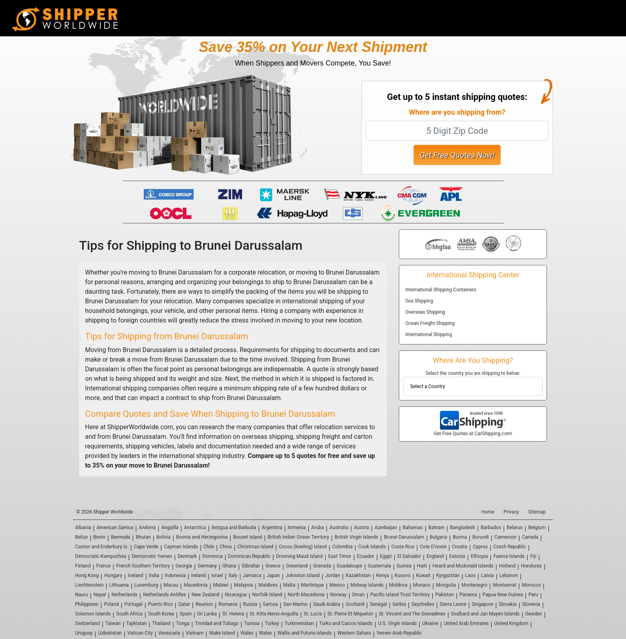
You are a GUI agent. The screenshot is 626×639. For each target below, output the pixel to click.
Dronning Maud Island (299, 556)
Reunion (204, 604)
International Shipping (428, 334)
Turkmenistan (299, 623)
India (154, 575)
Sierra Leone (453, 604)
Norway (338, 594)
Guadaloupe (349, 566)
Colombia (342, 546)
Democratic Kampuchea (100, 556)
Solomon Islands (93, 614)
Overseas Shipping (425, 312)
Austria (361, 527)
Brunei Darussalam (404, 537)
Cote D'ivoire (433, 546)
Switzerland (87, 623)
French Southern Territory (143, 566)
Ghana (229, 566)
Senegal (378, 604)
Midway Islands (367, 585)
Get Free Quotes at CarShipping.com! (473, 433)
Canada (530, 537)
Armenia (297, 527)
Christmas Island (255, 546)
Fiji (533, 556)
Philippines (87, 604)
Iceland (135, 575)
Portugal (134, 604)
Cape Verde (146, 546)
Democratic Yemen (152, 556)
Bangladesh (462, 527)
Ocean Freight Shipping (429, 323)
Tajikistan (136, 623)
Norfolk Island (267, 594)
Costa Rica (402, 546)
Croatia (460, 546)
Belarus (515, 527)
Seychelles (423, 604)
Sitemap (537, 512)
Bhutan (143, 537)
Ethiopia (479, 556)
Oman (358, 594)
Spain (186, 614)
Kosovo (403, 575)
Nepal (99, 594)
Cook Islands (372, 546)
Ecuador (365, 556)
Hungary (113, 575)
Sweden (533, 614)
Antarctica (195, 527)
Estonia (457, 556)
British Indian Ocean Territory (298, 537)
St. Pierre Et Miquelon (350, 614)
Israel (217, 575)
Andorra (147, 527)
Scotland (355, 604)
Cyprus (480, 546)
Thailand (161, 623)
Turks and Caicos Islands (345, 623)
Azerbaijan (385, 527)
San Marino (295, 604)
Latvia (487, 575)
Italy (232, 575)
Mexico (337, 585)
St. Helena (233, 614)
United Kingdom (511, 623)
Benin (99, 537)
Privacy (511, 512)
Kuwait (423, 575)
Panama (468, 594)
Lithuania (119, 585)
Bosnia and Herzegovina (202, 537)
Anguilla (169, 527)
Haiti (422, 566)
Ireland (198, 575)
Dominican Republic (249, 556)
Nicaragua (236, 594)
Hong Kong (87, 575)
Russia (250, 604)
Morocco (531, 585)
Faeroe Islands (509, 556)
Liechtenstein (89, 585)
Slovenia (531, 604)
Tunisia (251, 623)
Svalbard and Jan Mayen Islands (485, 614)
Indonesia (175, 575)
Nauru (81, 594)
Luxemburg (146, 585)
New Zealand (206, 594)
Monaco (421, 585)
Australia (338, 527)
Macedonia (195, 585)
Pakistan (444, 594)
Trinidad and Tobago (216, 623)
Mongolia (446, 585)
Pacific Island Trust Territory (400, 594)
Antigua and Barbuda (234, 527)
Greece (273, 566)
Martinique (312, 585)
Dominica (212, 556)
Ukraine (430, 623)
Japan (273, 575)
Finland (83, 566)
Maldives (268, 585)
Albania (83, 527)
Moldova (398, 585)
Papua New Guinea (503, 594)
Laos (470, 575)
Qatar (184, 604)
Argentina (271, 527)
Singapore (482, 604)
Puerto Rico (160, 604)
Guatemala (379, 566)
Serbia (399, 604)
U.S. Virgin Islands (397, 623)
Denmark (187, 556)
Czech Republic (509, 546)
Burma (460, 537)
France (103, 566)
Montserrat (504, 585)
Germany (207, 566)
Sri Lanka (207, 614)
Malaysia (243, 585)
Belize (81, 537)
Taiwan (113, 623)
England (435, 556)
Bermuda (120, 537)
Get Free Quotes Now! (457, 155)
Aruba (317, 527)
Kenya (382, 575)
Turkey (272, 623)
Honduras (531, 566)
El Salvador (409, 556)
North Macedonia (306, 594)
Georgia (184, 566)
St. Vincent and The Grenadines (412, 614)
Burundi (480, 537)
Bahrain (436, 527)
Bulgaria (438, 537)
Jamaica (252, 575)
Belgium (537, 527)
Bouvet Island (247, 537)
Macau (171, 585)
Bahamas (413, 527)
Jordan (332, 575)
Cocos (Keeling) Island (303, 546)
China (226, 546)
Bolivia (163, 537)
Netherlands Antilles (164, 594)
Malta (289, 585)
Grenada (322, 566)
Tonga (182, 623)
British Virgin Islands (356, 537)
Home (487, 512)
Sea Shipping (419, 301)
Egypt (386, 556)
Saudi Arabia (326, 604)
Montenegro (474, 585)
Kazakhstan (358, 575)
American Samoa (115, 527)
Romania (227, 604)
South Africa (129, 614)
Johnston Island (302, 575)
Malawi (220, 585)
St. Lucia (313, 614)
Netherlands (124, 594)
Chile (209, 546)
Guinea (403, 566)
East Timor (339, 556)
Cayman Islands (181, 546)
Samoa (270, 604)
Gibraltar (251, 566)
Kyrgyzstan (448, 575)
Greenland (296, 566)
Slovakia (508, 604)
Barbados (491, 527)
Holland (507, 566)
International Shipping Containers (440, 290)
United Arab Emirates (466, 623)
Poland (111, 604)
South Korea (161, 614)
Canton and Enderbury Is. (102, 546)
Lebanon (508, 575)
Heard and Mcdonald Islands (462, 566)
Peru (534, 594)
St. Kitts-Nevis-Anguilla (274, 614)
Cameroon (505, 537)
